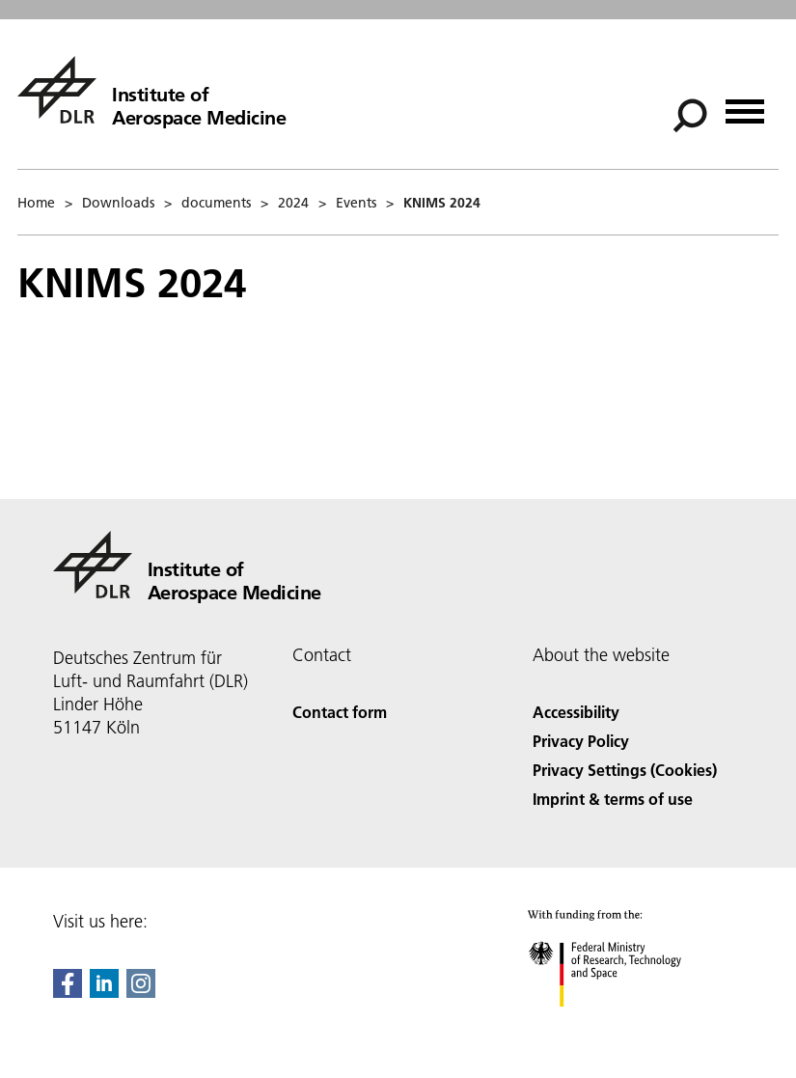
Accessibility (576, 712)
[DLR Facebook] (67, 992)
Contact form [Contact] (339, 712)
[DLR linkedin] (104, 992)
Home (36, 202)
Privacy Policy (581, 741)
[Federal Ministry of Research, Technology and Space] (621, 1023)
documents (216, 202)
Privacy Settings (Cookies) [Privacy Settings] (625, 770)
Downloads (118, 202)
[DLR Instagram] (140, 992)
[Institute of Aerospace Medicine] (151, 90)
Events (356, 202)
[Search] (689, 115)
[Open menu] (745, 105)
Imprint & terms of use (613, 798)
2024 (293, 202)
